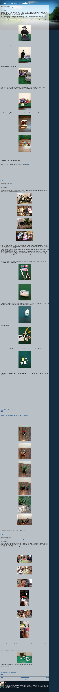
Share (2, 180)
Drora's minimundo (9, 682)
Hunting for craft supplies (7, 185)
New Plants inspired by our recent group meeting (14, 415)
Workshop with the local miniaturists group (12, 539)
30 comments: (13, 409)
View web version (25, 679)
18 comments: (13, 672)
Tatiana (27, 164)
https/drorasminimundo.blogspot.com (15, 3)
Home (24, 677)
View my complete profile (4, 688)
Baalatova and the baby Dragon (9, 7)
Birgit (42, 16)
